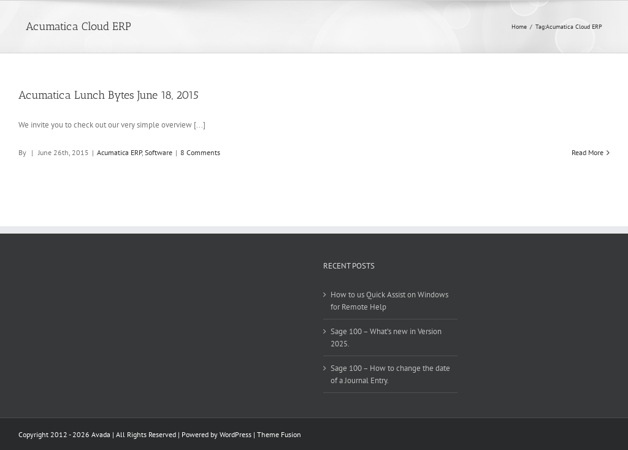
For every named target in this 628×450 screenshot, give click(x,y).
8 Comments (200, 152)
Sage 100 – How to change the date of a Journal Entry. (390, 374)
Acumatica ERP (119, 152)
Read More (587, 152)
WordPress (235, 434)
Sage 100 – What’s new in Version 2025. (386, 337)
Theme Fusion (279, 434)
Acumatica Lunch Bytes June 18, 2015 (108, 95)
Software (158, 152)
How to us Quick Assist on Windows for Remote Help (389, 300)
